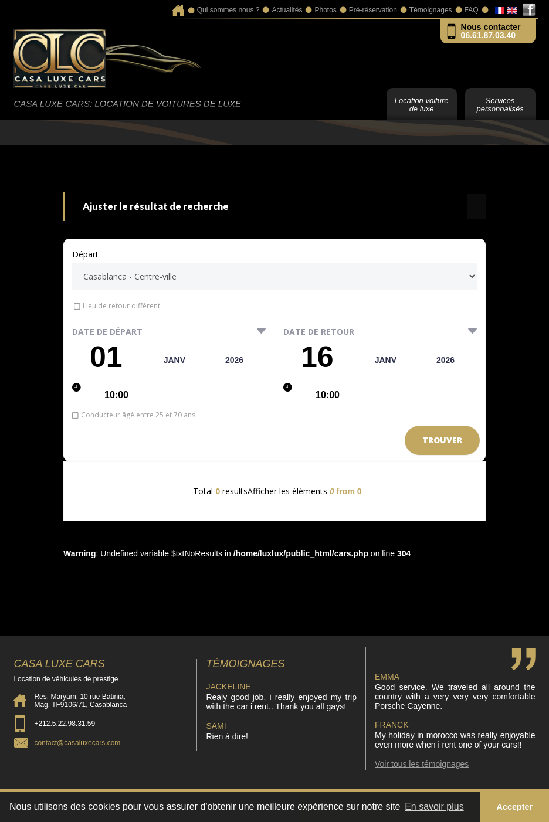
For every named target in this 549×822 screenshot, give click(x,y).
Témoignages (430, 10)
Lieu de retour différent (121, 306)
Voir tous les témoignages (422, 764)
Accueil (178, 6)
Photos (325, 10)
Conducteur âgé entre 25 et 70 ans (138, 415)
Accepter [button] (515, 806)
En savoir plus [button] (434, 806)
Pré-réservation (373, 10)
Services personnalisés (499, 104)
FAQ (472, 10)
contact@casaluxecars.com (77, 743)
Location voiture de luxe (422, 104)
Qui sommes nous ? (228, 10)
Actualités (287, 10)
